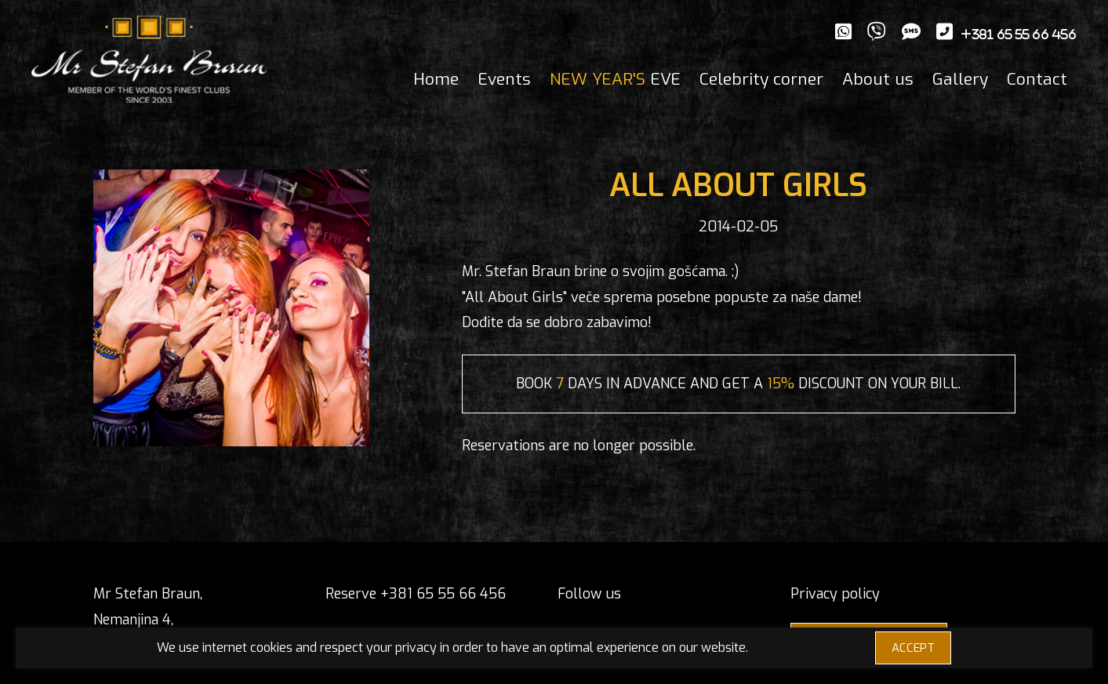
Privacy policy (835, 593)
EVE (615, 79)
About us (878, 79)
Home (436, 79)
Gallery (960, 79)
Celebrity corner (761, 79)
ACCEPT (913, 648)
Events (504, 79)
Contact (1037, 79)
